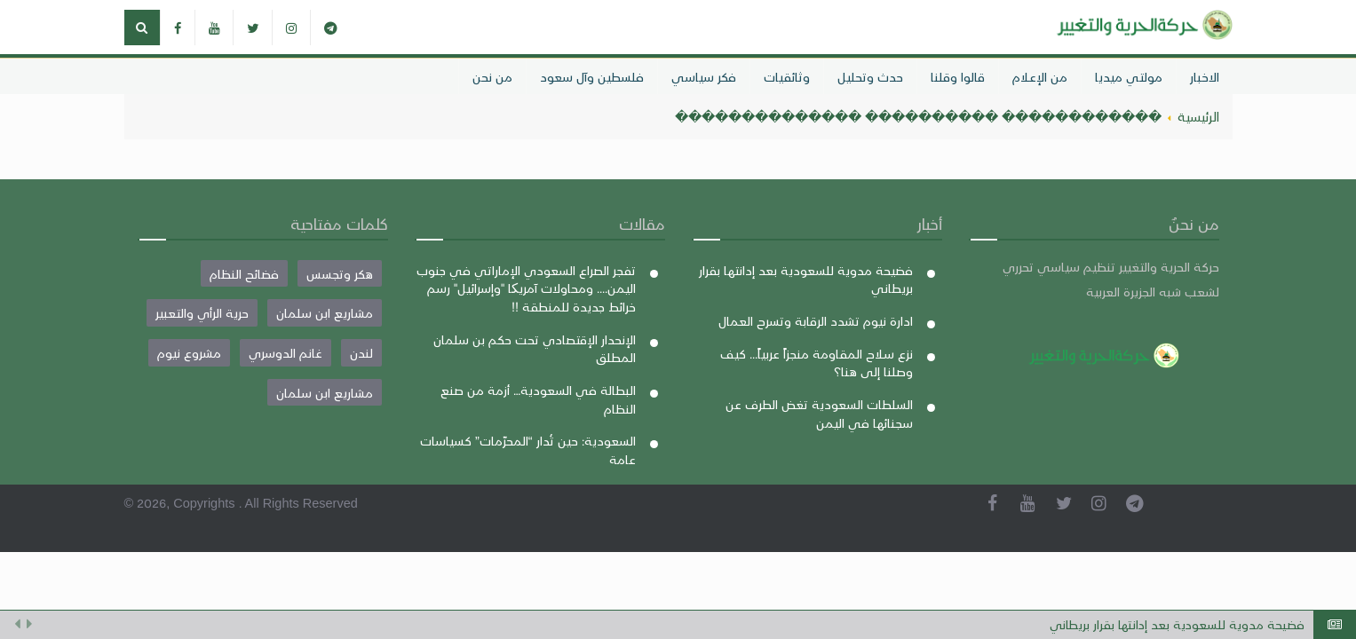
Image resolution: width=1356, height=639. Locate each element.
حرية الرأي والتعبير (202, 312)
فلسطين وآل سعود (592, 76)
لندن (361, 352)
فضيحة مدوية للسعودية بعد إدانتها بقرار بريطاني (1177, 624)
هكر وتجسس (339, 273)
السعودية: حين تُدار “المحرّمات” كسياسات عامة (528, 449)
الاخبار (1204, 76)
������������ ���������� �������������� (918, 116)
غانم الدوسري (285, 352)
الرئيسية (1198, 116)
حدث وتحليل (870, 76)
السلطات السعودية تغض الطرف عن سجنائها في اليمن (819, 413)
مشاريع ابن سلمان (324, 312)
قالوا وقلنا (958, 76)
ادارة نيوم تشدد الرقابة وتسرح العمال (815, 320)
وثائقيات (787, 76)
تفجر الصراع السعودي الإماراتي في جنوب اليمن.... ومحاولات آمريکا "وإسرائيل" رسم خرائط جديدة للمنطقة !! (526, 288)
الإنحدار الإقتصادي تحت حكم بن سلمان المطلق (534, 348)
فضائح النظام (244, 273)
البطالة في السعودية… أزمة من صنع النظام (538, 399)
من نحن (492, 76)
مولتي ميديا (1128, 76)
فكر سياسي (703, 76)
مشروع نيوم (189, 352)
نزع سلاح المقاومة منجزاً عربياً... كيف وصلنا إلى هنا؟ (816, 362)
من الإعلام (1039, 76)
